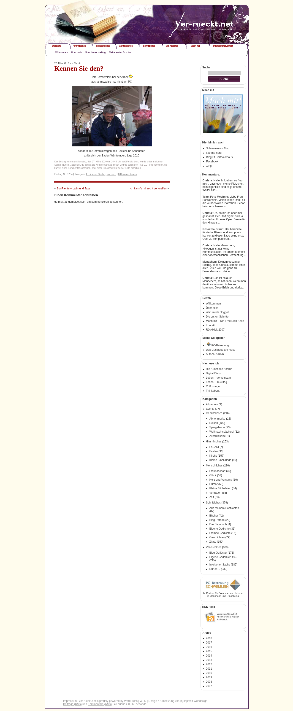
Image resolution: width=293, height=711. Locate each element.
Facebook (212, 161)
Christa (207, 180)
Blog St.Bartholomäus (219, 157)
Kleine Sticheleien (220, 488)
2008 (209, 681)
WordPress (131, 701)
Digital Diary (213, 373)
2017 (209, 642)
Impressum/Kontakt (223, 45)
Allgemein (212, 404)
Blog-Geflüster (218, 552)
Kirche (213, 455)
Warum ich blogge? (218, 312)
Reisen (213, 423)
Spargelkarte (217, 427)
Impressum (70, 701)
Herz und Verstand (220, 479)
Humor (213, 484)
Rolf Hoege (213, 386)
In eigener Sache (95, 174)
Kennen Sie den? (79, 68)
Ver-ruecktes (172, 45)
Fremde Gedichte (220, 533)
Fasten (213, 451)
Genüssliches (126, 45)
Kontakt (210, 325)
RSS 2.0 (143, 165)
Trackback (108, 168)
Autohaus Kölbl (215, 354)
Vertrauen (215, 492)
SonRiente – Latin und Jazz (73, 188)
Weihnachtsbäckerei (221, 431)
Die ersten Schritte (217, 316)
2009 (209, 677)
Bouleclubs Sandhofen (131, 151)
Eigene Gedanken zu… (223, 557)
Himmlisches (79, 45)
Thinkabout (213, 390)
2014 (209, 655)
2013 (209, 660)
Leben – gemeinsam (218, 377)
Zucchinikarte (217, 436)
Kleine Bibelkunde (220, 460)
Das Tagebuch (218, 524)
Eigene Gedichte (219, 528)
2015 (209, 651)
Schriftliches (149, 45)
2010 (209, 673)
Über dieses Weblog (95, 52)
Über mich (76, 52)
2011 (209, 668)
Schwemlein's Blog (217, 148)
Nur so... (66, 165)
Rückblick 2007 (215, 329)
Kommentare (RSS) (100, 704)
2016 (209, 647)
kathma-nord (214, 152)
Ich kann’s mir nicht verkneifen (148, 188)
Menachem (210, 261)
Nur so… (214, 569)
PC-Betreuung (217, 345)
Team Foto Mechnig (215, 196)
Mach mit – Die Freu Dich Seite (225, 321)
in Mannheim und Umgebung (223, 596)
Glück (213, 475)
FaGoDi (214, 447)
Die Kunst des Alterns (219, 369)
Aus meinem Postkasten (224, 508)
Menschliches (103, 45)
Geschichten (217, 537)
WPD (143, 701)
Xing (209, 165)
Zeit (211, 497)
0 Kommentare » (127, 174)
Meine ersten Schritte (120, 52)
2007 (209, 686)
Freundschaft (217, 471)
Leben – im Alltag (216, 382)
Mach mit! (195, 45)
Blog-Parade (217, 520)
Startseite (56, 45)
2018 (209, 638)
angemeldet (72, 201)
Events (210, 408)
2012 (209, 664)
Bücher (213, 515)
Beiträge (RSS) (72, 704)
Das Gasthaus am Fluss (220, 349)
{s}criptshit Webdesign (193, 701)
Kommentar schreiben (79, 168)
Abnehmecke (217, 418)
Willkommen (61, 52)
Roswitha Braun (213, 229)
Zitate (212, 541)
